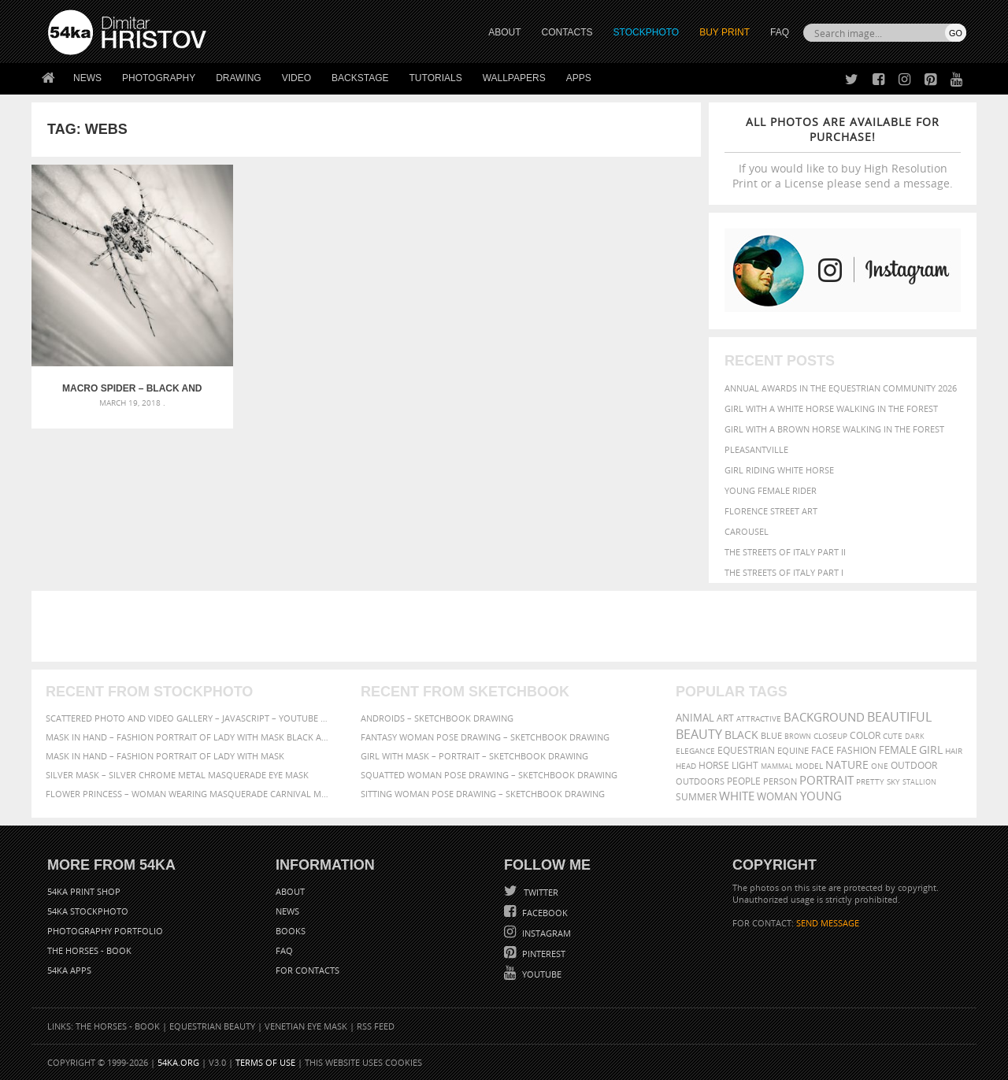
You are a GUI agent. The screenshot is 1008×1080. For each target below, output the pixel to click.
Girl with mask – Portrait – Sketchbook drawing (474, 756)
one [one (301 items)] (879, 766)
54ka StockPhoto (87, 911)
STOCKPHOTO (646, 32)
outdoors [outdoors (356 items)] (700, 781)
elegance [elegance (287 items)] (695, 751)
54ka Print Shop (83, 891)
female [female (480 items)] (898, 750)
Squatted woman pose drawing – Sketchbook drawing (489, 775)
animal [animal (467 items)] (695, 718)
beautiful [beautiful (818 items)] (899, 717)
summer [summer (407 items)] (696, 797)
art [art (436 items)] (725, 718)
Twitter (539, 892)
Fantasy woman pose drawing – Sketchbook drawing (485, 737)
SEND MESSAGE (827, 923)
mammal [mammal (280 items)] (777, 766)
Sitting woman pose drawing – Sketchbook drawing (483, 794)
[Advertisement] (507, 626)
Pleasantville (756, 449)
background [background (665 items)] (824, 717)
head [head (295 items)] (686, 766)
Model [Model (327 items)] (809, 765)
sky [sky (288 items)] (893, 782)
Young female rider (770, 490)
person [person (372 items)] (780, 781)
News (87, 78)
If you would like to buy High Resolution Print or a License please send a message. (842, 152)
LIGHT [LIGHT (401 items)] (745, 765)
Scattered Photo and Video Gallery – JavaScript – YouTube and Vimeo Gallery (189, 718)
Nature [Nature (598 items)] (847, 764)
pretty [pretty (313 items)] (870, 781)
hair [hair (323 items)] (953, 750)
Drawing (238, 78)
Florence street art (770, 511)
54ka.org (178, 1062)
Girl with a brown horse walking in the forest (834, 429)
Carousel (746, 531)
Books (291, 931)
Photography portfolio (105, 931)
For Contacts (307, 970)
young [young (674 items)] (821, 796)
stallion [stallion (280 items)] (919, 782)
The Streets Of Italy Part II (785, 552)
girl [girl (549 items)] (931, 750)
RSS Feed (376, 1026)
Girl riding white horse (779, 470)
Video (296, 78)
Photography (158, 78)
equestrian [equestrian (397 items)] (746, 750)
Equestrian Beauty (212, 1026)
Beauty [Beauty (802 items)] (699, 734)
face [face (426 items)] (822, 750)
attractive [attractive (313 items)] (758, 718)
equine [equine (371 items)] (793, 750)
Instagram (545, 933)
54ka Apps (69, 970)
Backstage (360, 78)
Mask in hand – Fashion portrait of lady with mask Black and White (189, 737)
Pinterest (542, 953)
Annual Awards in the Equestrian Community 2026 (840, 388)
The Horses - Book (89, 950)
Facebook (544, 913)
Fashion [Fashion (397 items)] (856, 750)
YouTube (540, 974)
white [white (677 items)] (736, 796)
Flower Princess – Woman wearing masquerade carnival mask (189, 794)
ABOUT (504, 32)
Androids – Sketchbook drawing (437, 718)
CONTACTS (567, 32)
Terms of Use (265, 1062)
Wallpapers (514, 78)
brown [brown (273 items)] (797, 736)
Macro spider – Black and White (115, 354)
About (290, 891)
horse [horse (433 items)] (714, 765)
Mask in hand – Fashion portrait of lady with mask (165, 756)
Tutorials (436, 78)
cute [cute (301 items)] (892, 736)
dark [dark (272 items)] (915, 736)
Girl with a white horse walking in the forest (831, 408)
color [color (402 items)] (865, 735)
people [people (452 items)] (744, 781)
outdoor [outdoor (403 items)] (914, 765)
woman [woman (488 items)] (777, 797)
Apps (578, 78)
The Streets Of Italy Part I (783, 572)
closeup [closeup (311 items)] (830, 735)
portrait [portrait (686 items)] (826, 780)
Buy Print (724, 32)
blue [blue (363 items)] (771, 735)
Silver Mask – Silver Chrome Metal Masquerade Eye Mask (177, 775)
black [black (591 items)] (741, 734)
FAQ (779, 32)
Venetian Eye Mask (306, 1026)
